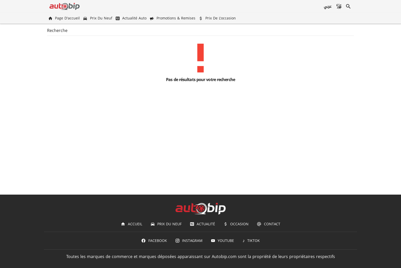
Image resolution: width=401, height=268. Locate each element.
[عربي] (327, 6)
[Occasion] (236, 224)
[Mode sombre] (339, 6)
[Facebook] (154, 240)
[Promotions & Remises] (173, 18)
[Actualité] (202, 224)
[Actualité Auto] (131, 18)
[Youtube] (222, 240)
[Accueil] (131, 224)
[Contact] (268, 224)
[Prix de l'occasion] (217, 18)
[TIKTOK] (251, 240)
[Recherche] (348, 6)
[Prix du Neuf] (98, 18)
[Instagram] (189, 240)
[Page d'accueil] (64, 18)
